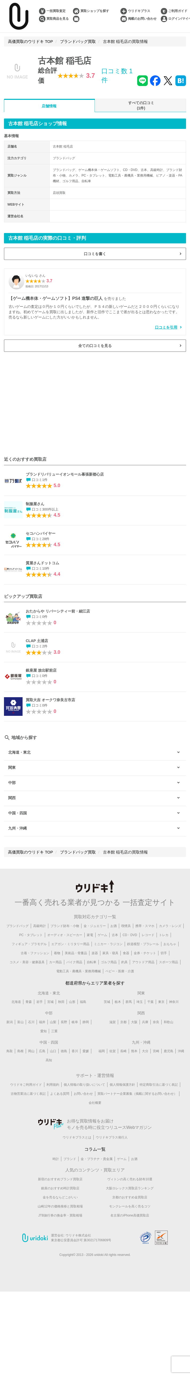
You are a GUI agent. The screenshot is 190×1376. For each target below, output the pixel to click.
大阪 (134, 1022)
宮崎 (156, 1051)
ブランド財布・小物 (64, 926)
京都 (123, 1022)
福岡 (101, 1051)
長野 (64, 1022)
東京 (161, 1002)
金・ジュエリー (95, 926)
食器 (126, 953)
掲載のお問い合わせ (142, 19)
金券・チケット (145, 953)
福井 (42, 1022)
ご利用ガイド (177, 11)
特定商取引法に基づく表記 (159, 1085)
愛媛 (86, 1051)
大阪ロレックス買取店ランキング (130, 1188)
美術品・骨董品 (76, 953)
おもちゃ (169, 944)
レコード (148, 935)
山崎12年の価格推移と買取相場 (60, 1206)
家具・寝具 (110, 953)
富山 (20, 1022)
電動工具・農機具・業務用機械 (78, 971)
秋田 (61, 1002)
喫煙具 (126, 926)
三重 (54, 1031)
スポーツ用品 (168, 962)
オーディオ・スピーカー (64, 935)
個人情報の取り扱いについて (84, 1085)
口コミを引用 (166, 327)
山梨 (53, 1022)
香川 (75, 1051)
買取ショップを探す (94, 11)
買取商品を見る (57, 19)
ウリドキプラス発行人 (112, 1137)
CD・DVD (130, 935)
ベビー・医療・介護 (119, 971)
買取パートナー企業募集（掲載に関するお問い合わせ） (137, 1094)
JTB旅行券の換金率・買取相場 (60, 1215)
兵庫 (145, 1022)
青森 (28, 1002)
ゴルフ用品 (109, 962)
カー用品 (55, 962)
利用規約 (52, 1085)
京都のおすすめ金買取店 (129, 1197)
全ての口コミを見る (95, 346)
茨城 (107, 1002)
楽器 (95, 953)
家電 (90, 935)
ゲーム (102, 935)
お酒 (113, 926)
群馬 (129, 1002)
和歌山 (168, 1022)
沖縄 (181, 1051)
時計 (56, 1159)
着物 (57, 953)
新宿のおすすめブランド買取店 (60, 1179)
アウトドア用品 (143, 962)
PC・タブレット (31, 935)
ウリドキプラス (139, 11)
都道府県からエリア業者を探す (95, 983)
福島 (83, 1002)
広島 (42, 1051)
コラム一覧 (95, 1149)
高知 (49, 1060)
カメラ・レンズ (170, 926)
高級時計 (39, 926)
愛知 (43, 1031)
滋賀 (112, 1022)
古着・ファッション (35, 953)
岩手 (39, 1002)
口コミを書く (95, 254)
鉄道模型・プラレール (143, 944)
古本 (115, 935)
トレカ (164, 935)
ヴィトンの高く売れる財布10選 (129, 1179)
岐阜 (75, 1022)
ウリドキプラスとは (77, 1137)
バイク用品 (74, 962)
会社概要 (95, 1103)
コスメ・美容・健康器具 (27, 962)
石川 (31, 1022)
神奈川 (174, 1002)
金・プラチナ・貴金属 (97, 1159)
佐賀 (112, 1051)
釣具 (124, 962)
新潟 (9, 1022)
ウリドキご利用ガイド (26, 1085)
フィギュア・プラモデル (29, 944)
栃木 (118, 1002)
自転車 (91, 962)
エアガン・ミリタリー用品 (70, 944)
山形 (72, 1002)
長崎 (123, 1051)
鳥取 (9, 1051)
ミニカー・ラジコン (108, 944)
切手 (164, 953)
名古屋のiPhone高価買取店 (129, 1215)
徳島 (64, 1051)
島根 (20, 1051)
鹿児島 (168, 1051)
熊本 (134, 1051)
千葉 (150, 1002)
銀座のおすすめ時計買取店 (60, 1188)
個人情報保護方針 (122, 1085)
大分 (145, 1051)
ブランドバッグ (17, 926)
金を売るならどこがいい (60, 1197)
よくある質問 (59, 1094)
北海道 (16, 1002)
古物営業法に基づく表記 (28, 1094)
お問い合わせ (83, 1094)
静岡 (86, 1022)
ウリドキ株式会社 (78, 1235)
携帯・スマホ (144, 926)
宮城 (50, 1002)
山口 (53, 1051)
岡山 (31, 1051)
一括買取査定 (56, 11)
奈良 (156, 1022)
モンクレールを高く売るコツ (129, 1206)
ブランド (69, 1159)
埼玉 (139, 1002)
